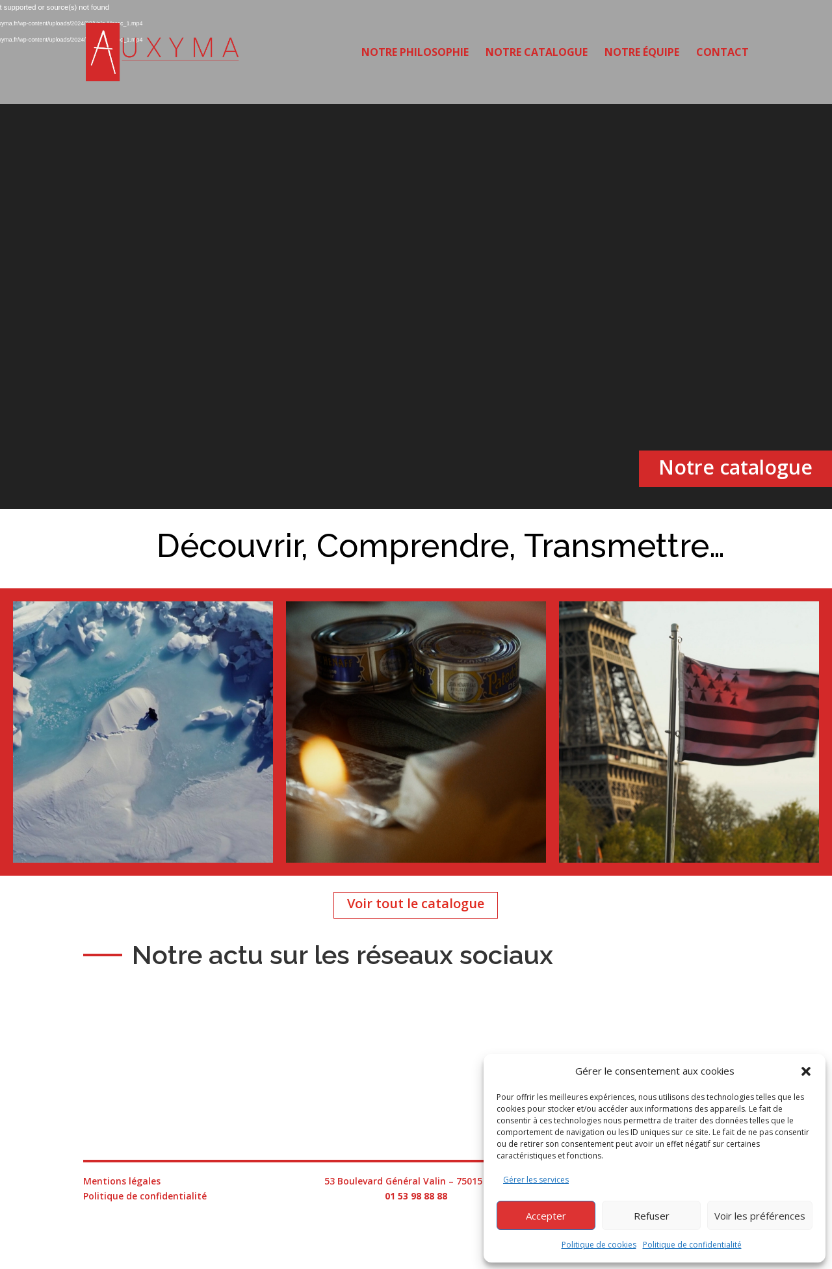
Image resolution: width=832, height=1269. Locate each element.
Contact (722, 53)
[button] (806, 1071)
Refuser (652, 1215)
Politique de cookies (599, 1244)
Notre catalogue (537, 53)
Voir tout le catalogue (415, 903)
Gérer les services (536, 1179)
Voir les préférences (759, 1215)
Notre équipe (641, 53)
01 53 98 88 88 (416, 1196)
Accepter (546, 1215)
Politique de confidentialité (692, 1244)
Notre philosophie (415, 53)
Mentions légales (122, 1181)
